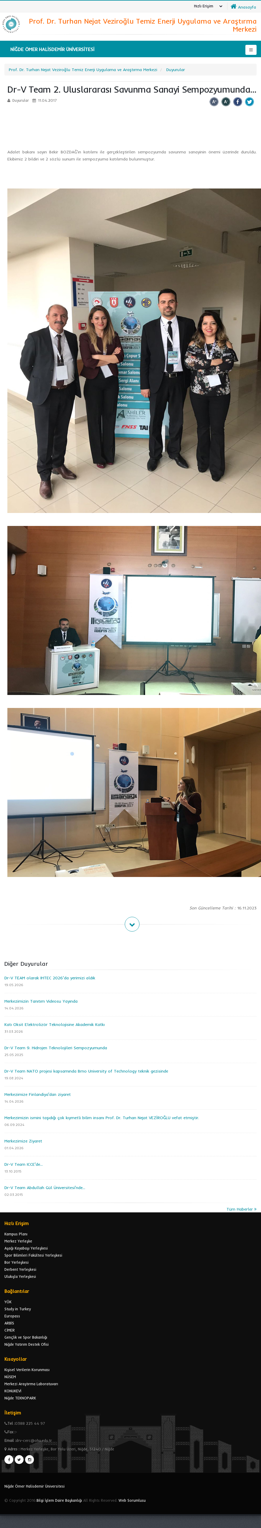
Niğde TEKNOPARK (20, 1398)
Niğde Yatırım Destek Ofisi (26, 1344)
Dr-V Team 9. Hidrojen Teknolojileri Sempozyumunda (55, 1047)
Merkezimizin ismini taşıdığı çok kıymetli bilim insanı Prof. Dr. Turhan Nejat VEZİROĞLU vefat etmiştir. (101, 1117)
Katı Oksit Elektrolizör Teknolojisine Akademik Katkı (54, 1024)
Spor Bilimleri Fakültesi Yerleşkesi (33, 1255)
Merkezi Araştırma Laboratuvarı (31, 1383)
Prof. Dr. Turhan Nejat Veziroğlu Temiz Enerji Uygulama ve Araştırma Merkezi (83, 69)
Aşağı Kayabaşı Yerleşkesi (26, 1248)
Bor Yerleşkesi (16, 1262)
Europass (12, 1316)
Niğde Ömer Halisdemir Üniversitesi (34, 1486)
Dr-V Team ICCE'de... (23, 1164)
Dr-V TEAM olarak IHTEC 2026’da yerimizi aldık (49, 978)
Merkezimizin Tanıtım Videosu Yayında (41, 1001)
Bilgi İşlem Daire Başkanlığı (59, 1500)
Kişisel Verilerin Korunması (27, 1369)
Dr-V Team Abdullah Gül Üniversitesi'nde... (44, 1187)
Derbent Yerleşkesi (20, 1269)
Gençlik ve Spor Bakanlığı (25, 1337)
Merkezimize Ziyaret (23, 1141)
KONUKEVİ (12, 1390)
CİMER (9, 1330)
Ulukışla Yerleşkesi (20, 1276)
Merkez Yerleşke (18, 1241)
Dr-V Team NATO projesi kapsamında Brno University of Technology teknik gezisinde (86, 1071)
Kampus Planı (15, 1234)
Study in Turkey (17, 1308)
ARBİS (9, 1323)
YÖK (8, 1301)
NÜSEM (10, 1376)
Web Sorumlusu (132, 1500)
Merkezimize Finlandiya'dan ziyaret (37, 1094)
